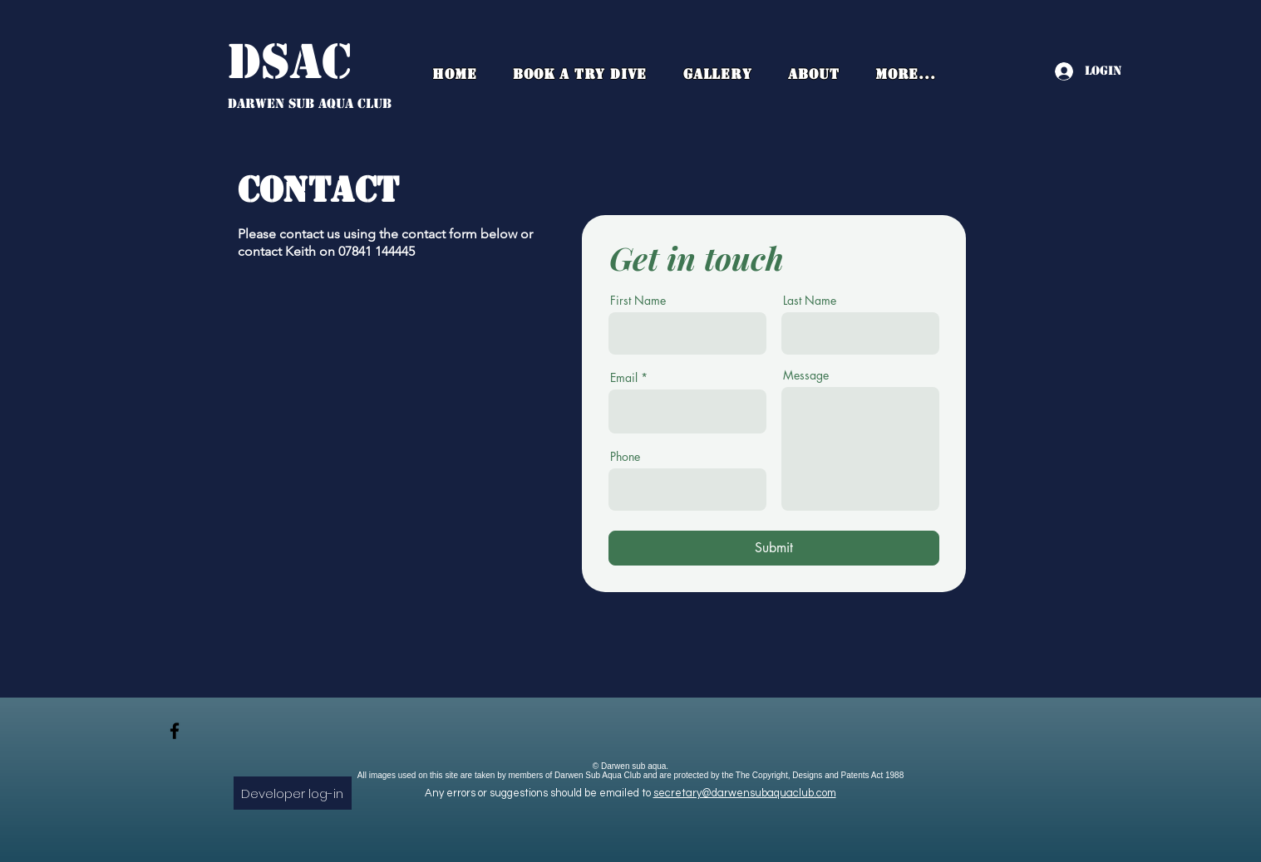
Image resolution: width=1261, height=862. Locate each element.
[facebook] (174, 731)
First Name (638, 300)
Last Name (809, 300)
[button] (813, 74)
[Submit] (773, 548)
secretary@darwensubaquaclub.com (744, 793)
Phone (625, 457)
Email (624, 378)
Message (806, 375)
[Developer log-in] (293, 793)
